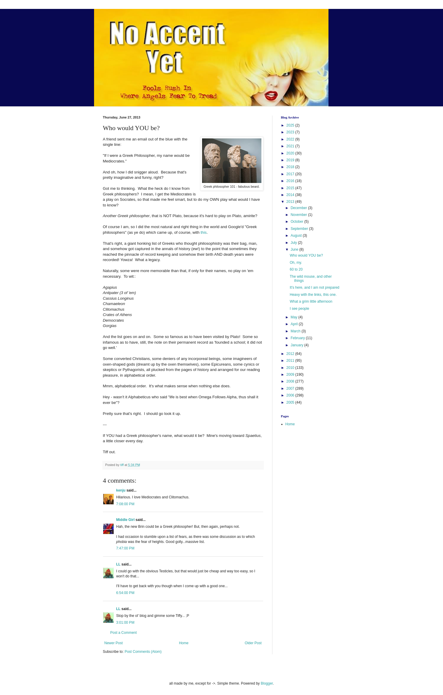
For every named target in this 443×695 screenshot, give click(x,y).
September (299, 229)
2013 (290, 202)
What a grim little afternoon (311, 301)
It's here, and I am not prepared (314, 287)
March (295, 331)
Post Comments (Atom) (143, 652)
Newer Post (113, 643)
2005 (290, 402)
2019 (290, 160)
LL (118, 564)
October (297, 221)
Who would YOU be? (306, 255)
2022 (290, 139)
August (296, 235)
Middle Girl (125, 520)
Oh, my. (296, 262)
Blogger (267, 683)
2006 (290, 395)
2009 (290, 374)
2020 (290, 153)
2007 (290, 388)
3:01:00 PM (125, 622)
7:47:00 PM (125, 548)
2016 (290, 181)
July (294, 243)
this (204, 232)
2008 (290, 381)
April (294, 324)
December (299, 208)
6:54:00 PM (125, 593)
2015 (290, 188)
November (299, 215)
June (294, 249)
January (297, 345)
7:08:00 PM (125, 504)
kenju (121, 490)
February (298, 338)
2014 (290, 195)
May (294, 317)
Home (183, 643)
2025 (290, 125)
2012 (290, 354)
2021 (290, 146)
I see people (299, 309)
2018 (290, 167)
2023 (290, 132)
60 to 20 (296, 269)
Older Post (253, 643)
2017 (290, 174)
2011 (290, 360)
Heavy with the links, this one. (313, 295)
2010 (290, 368)
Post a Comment (123, 633)
